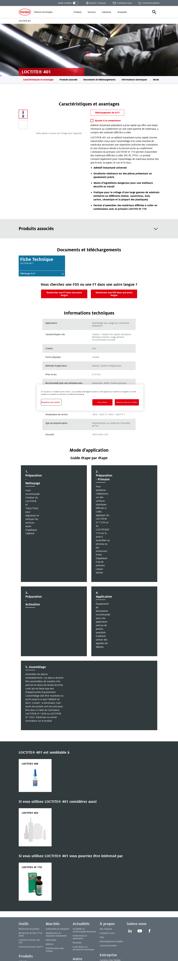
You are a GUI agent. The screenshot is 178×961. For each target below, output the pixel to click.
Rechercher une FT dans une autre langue (64, 293)
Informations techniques (134, 79)
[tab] (89, 228)
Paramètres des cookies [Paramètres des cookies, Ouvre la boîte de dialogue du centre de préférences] (50, 402)
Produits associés (68, 79)
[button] (154, 12)
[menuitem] (78, 12)
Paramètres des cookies (30, 954)
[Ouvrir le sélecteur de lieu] (96, 3)
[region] (90, 397)
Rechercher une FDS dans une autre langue (114, 293)
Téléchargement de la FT (107, 112)
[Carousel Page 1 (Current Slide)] (23, 114)
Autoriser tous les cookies (126, 402)
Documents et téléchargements (99, 79)
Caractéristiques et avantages (38, 79)
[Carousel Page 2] (23, 124)
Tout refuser (102, 402)
